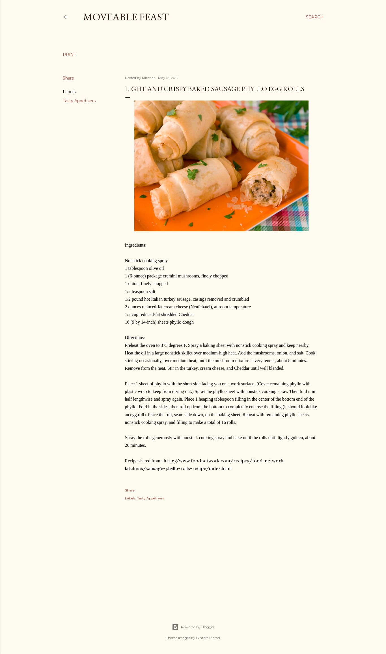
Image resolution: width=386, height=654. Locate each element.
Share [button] (68, 78)
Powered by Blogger (193, 627)
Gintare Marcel (208, 638)
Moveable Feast (126, 16)
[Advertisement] (221, 555)
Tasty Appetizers (79, 100)
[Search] (315, 17)
